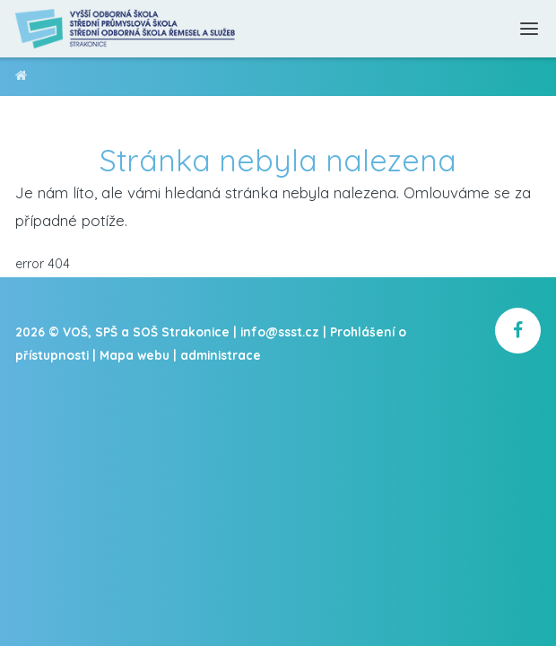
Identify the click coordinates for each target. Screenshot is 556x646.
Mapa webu (134, 354)
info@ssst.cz (279, 331)
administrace (220, 354)
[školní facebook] (518, 331)
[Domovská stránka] (126, 28)
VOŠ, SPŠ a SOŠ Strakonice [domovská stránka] (21, 78)
